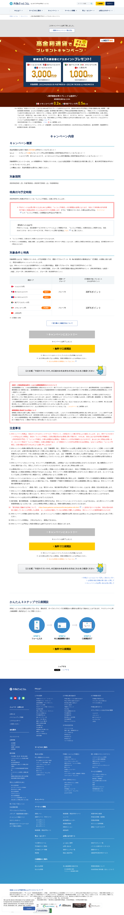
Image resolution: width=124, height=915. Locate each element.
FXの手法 (66, 709)
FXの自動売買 (67, 719)
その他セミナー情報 (41, 849)
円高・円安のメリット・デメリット (44, 711)
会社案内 (13, 730)
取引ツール (39, 770)
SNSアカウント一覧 (97, 843)
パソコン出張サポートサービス (100, 846)
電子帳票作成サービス (98, 788)
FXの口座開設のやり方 (69, 711)
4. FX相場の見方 (96, 695)
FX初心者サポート (96, 707)
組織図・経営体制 (15, 747)
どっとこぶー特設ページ (17, 817)
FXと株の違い (39, 727)
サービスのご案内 (35, 10)
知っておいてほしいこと (17, 804)
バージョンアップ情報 (16, 717)
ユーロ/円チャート (40, 822)
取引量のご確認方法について (63, 323)
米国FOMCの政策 (96, 813)
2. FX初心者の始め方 (69, 695)
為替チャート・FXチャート (43, 817)
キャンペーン (52, 10)
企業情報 (12, 740)
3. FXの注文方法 (68, 725)
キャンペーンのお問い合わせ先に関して (100, 583)
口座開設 (100, 3)
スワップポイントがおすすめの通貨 (102, 710)
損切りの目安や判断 (41, 723)
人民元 (94, 721)
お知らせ (12, 714)
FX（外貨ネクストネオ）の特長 (44, 760)
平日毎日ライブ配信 (41, 846)
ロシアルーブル (96, 719)
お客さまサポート (105, 10)
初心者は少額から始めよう (70, 702)
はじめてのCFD (68, 792)
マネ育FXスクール (40, 843)
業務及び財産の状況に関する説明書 (19, 776)
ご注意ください (14, 724)
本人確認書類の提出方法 (70, 866)
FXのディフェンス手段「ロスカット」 (45, 706)
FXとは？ (17, 10)
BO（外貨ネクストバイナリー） (101, 754)
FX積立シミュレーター (69, 769)
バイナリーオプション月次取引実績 (19, 758)
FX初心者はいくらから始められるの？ (73, 698)
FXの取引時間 (39, 709)
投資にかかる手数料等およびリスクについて (25, 890)
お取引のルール (40, 766)
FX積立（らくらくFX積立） (71, 754)
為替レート (38, 813)
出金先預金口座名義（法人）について (102, 869)
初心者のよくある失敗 (69, 717)
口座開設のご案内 (41, 859)
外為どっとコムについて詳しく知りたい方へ (98, 578)
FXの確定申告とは (40, 715)
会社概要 (13, 743)
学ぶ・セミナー (87, 10)
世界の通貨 (39, 735)
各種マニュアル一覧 (69, 849)
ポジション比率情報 (97, 823)
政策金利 (65, 830)
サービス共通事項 (96, 771)
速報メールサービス (98, 827)
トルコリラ (95, 713)
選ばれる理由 (39, 754)
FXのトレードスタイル (69, 721)
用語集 (37, 853)
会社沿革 (13, 745)
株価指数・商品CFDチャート (72, 813)
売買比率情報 (95, 820)
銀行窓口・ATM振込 (97, 778)
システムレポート (15, 720)
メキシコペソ (96, 715)
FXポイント (67, 771)
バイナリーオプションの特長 (99, 757)
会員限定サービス (40, 774)
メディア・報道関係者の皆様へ (19, 813)
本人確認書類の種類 (69, 869)
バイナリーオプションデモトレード (101, 765)
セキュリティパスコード (98, 786)
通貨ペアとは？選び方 (41, 721)
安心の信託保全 (15, 785)
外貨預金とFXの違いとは (42, 729)
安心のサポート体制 (16, 789)
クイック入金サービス (98, 776)
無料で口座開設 (63, 348)
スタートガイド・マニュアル (43, 772)
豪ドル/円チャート (40, 826)
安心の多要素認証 (15, 795)
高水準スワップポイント (70, 759)
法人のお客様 (39, 869)
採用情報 (13, 749)
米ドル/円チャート (40, 820)
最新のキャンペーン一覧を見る (62, 30)
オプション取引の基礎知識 (99, 759)
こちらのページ (72, 406)
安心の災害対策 (15, 791)
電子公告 (13, 760)
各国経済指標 (67, 823)
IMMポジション (67, 827)
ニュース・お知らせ (17, 707)
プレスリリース (14, 736)
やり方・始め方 (68, 704)
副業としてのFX (40, 731)
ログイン (110, 3)
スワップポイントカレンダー (43, 764)
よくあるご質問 (67, 843)
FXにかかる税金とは (41, 713)
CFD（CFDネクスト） (70, 779)
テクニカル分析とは (97, 702)
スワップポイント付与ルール (99, 774)
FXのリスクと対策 (40, 704)
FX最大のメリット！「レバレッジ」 (45, 698)
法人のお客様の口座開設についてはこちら (62, 361)
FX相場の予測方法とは (98, 698)
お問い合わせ (67, 846)
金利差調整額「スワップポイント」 (44, 702)
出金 (94, 782)
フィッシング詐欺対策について (18, 797)
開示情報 (12, 753)
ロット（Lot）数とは (41, 719)
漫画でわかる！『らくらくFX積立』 (73, 763)
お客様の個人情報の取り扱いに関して (101, 580)
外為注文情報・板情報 (98, 817)
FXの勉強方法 (67, 715)
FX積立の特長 (67, 757)
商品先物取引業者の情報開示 (18, 778)
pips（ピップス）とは (41, 717)
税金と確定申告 (67, 853)
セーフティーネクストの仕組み (18, 787)
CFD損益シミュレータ (69, 788)
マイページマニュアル (98, 790)
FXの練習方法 (67, 713)
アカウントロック (15, 793)
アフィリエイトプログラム (18, 810)
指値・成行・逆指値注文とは (71, 730)
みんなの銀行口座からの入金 (99, 780)
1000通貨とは (39, 725)
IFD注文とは (67, 734)
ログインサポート (15, 820)
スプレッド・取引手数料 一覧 (43, 762)
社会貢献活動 (14, 807)
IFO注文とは (67, 738)
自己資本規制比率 (15, 762)
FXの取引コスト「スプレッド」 (44, 700)
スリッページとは (68, 728)
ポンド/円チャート (40, 824)
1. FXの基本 (38, 695)
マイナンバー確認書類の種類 (71, 871)
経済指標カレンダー (69, 820)
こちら (45, 120)
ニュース (65, 817)
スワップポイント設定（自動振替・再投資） (75, 773)
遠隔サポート (95, 849)
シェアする (65, 670)
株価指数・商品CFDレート (43, 830)
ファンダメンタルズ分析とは (99, 700)
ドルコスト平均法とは (41, 733)
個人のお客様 (39, 866)
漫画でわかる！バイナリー (99, 761)
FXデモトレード (40, 768)
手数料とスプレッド (69, 706)
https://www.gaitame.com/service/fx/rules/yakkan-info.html (59, 507)
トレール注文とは (68, 740)
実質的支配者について (98, 866)
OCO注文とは (67, 736)
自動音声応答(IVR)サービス (99, 853)
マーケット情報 (70, 10)
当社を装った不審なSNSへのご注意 (19, 799)
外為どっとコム (14, 16)
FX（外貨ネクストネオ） (42, 757)
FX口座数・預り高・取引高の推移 (19, 756)
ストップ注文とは (68, 732)
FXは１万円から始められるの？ (72, 700)
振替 (94, 784)
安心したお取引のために (17, 782)
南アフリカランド (97, 717)
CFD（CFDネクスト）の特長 (71, 782)
